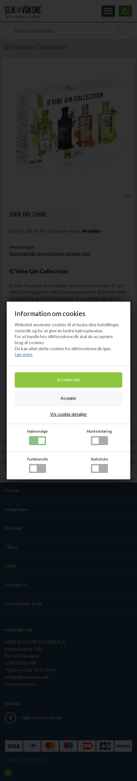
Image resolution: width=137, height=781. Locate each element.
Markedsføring (99, 437)
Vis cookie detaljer (68, 414)
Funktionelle (37, 465)
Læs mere (24, 354)
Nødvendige (37, 437)
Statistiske (99, 465)
